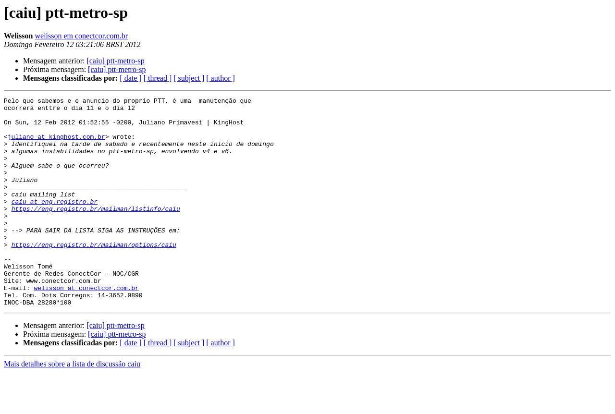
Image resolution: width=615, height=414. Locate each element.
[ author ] (220, 78)
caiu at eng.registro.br (55, 223)
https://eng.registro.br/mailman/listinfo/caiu (96, 231)
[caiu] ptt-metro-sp (115, 61)
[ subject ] (188, 78)
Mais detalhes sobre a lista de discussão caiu (72, 406)
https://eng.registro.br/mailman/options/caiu (94, 274)
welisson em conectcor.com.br (81, 36)
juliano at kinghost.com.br (56, 145)
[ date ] (130, 78)
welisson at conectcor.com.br (86, 326)
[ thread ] (158, 78)
